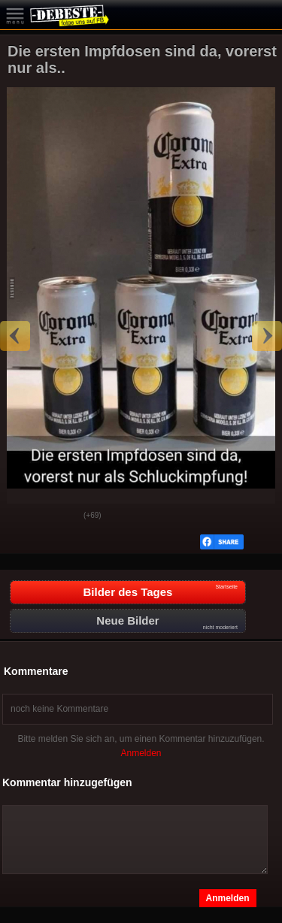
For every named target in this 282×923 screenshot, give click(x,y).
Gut (23, 516)
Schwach (61, 516)
